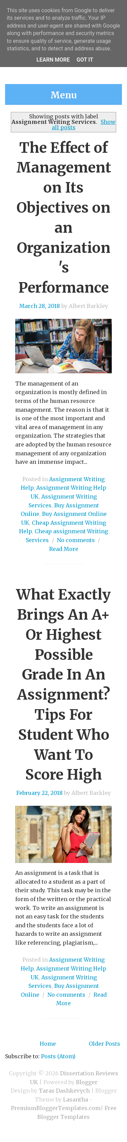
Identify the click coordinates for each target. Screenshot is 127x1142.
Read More (63, 548)
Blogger (87, 1082)
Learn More (53, 59)
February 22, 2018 (39, 792)
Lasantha (75, 1099)
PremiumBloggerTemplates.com (56, 1108)
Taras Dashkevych (64, 1090)
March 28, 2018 (39, 306)
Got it (85, 59)
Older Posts (104, 1043)
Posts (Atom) (58, 1056)
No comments (76, 540)
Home (48, 1043)
